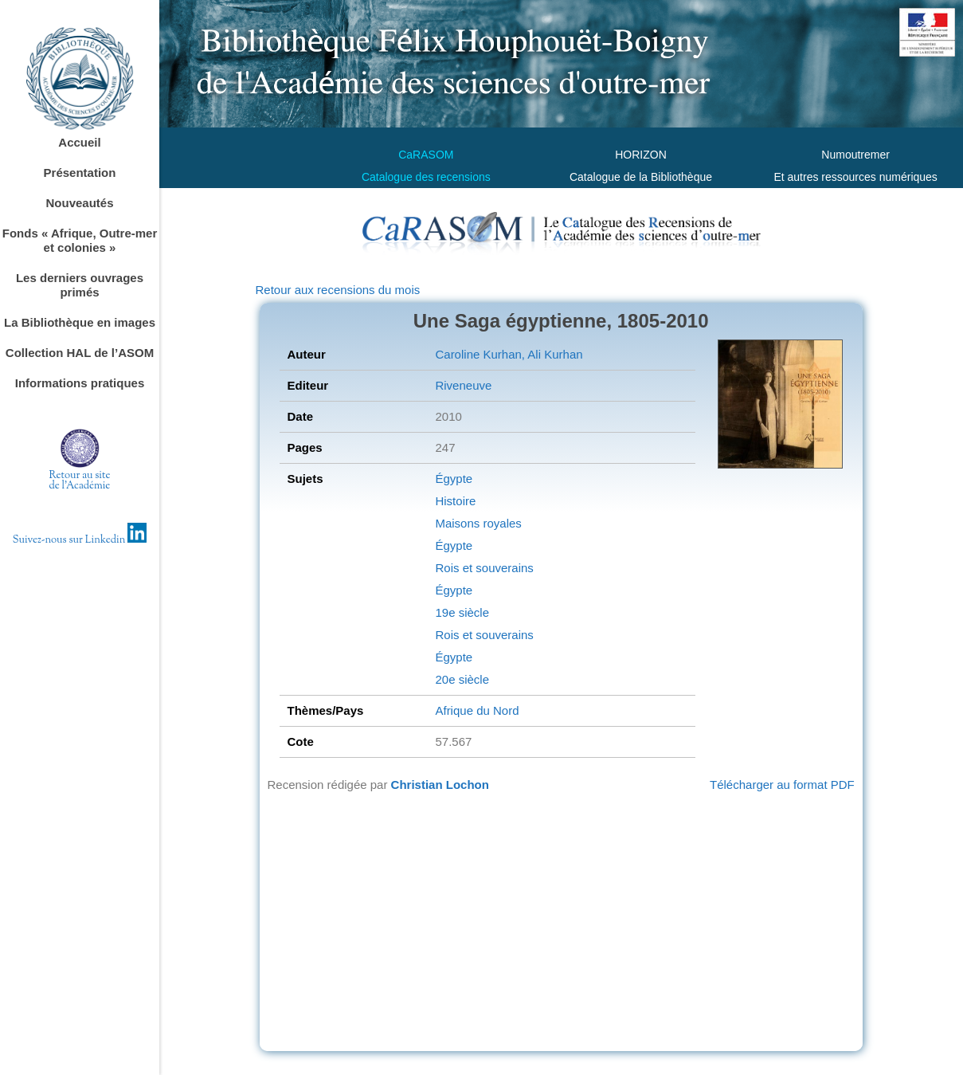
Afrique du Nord (477, 710)
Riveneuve (463, 385)
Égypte (453, 478)
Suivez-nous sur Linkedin (80, 540)
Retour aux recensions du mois (338, 289)
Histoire (455, 501)
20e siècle (462, 679)
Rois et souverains (484, 568)
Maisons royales (478, 523)
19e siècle (462, 612)
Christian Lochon (440, 784)
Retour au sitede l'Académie (80, 481)
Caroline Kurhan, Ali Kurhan (508, 354)
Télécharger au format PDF (782, 784)
